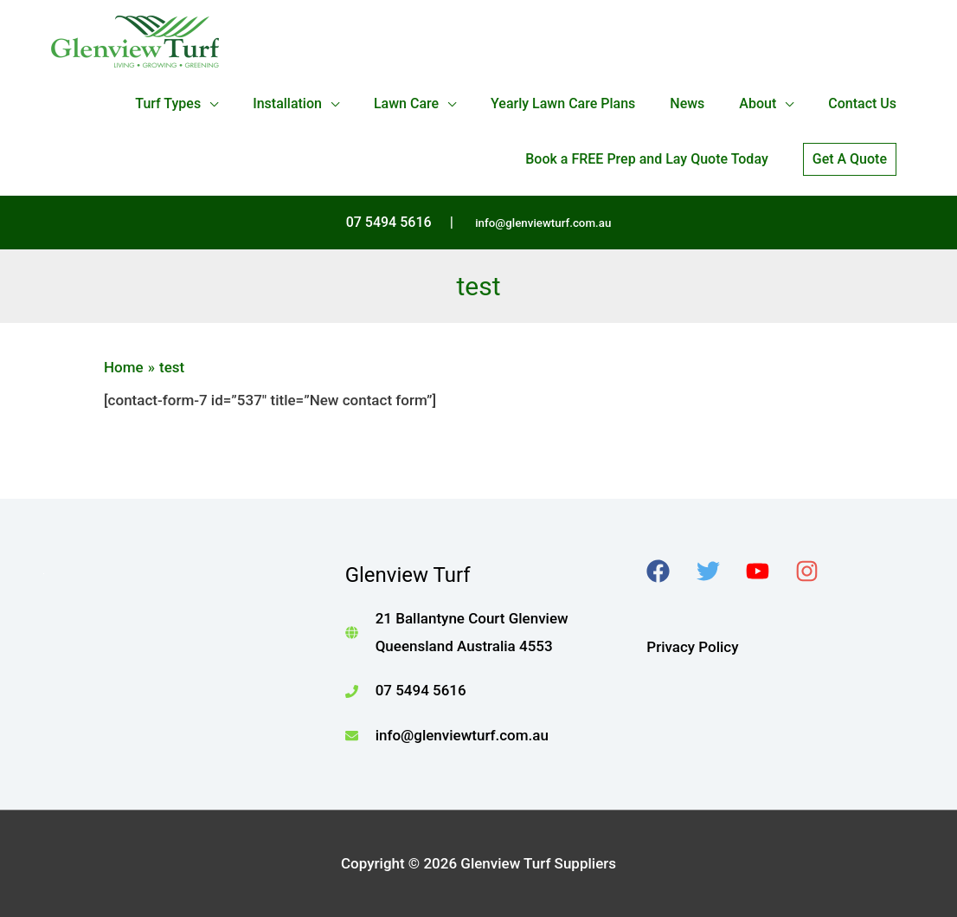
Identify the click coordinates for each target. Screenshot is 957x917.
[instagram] (818, 571)
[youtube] (769, 571)
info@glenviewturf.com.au (543, 222)
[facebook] (669, 571)
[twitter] (719, 571)
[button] (849, 159)
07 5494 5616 (421, 690)
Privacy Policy (692, 646)
